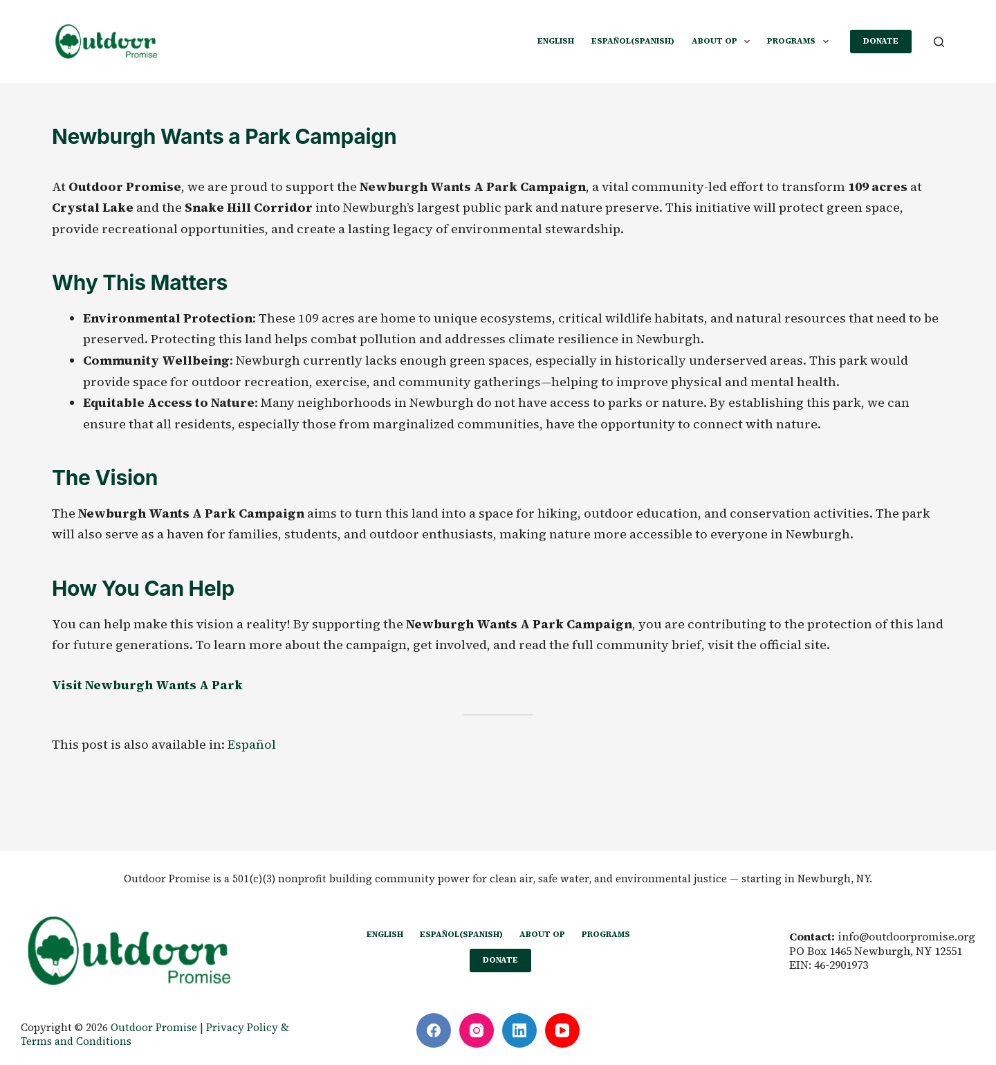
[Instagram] (476, 1030)
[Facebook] (433, 1030)
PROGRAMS (800, 41)
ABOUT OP (723, 41)
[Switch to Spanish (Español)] (632, 41)
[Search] (939, 42)
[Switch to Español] (252, 744)
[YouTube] (562, 1030)
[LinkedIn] (519, 1030)
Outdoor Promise (154, 1027)
